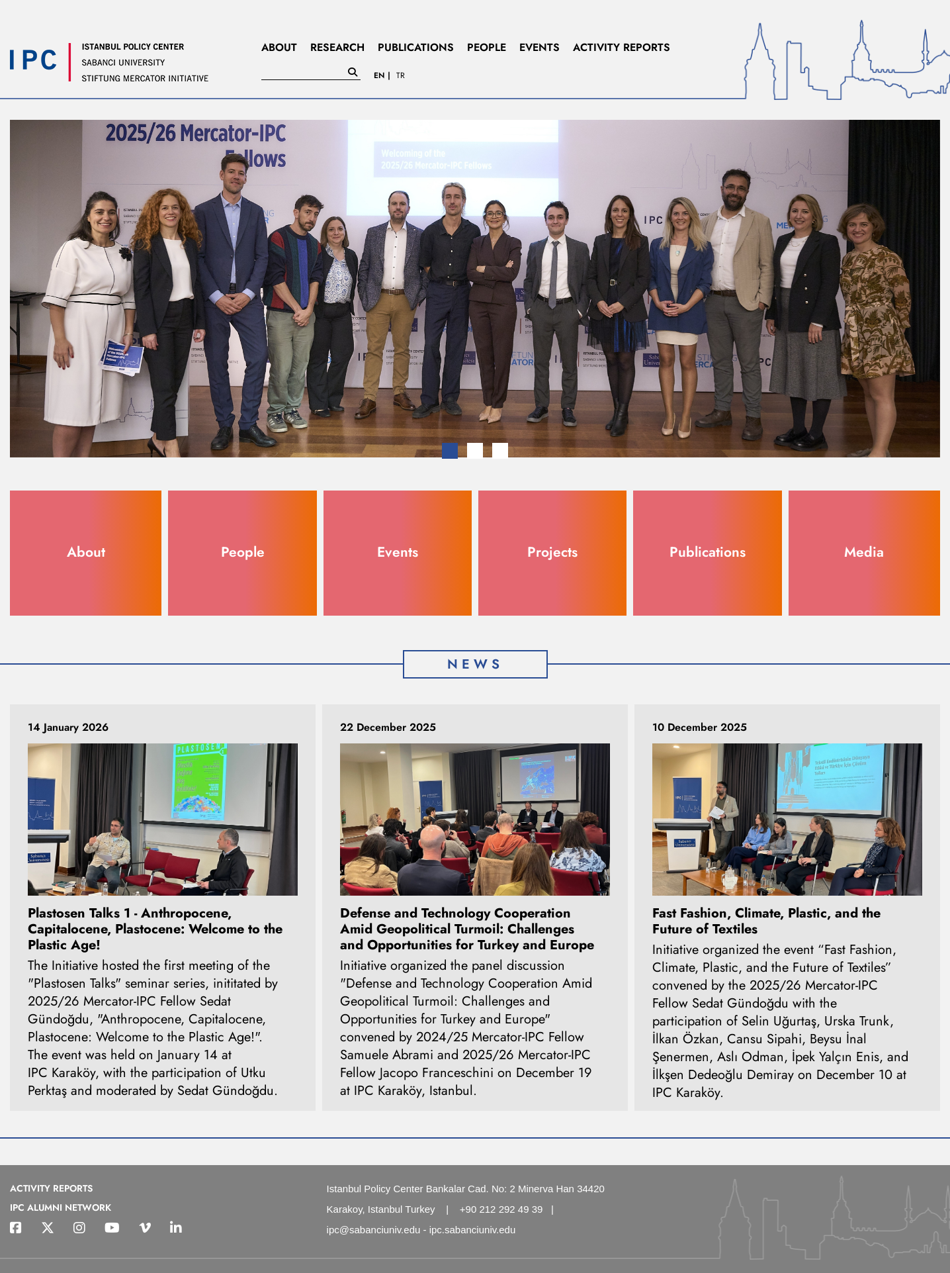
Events (397, 552)
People (243, 552)
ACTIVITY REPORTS (621, 47)
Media (864, 552)
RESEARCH (337, 47)
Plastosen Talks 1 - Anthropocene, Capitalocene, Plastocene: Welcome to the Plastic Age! (155, 929)
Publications (707, 552)
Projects (552, 552)
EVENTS (539, 47)
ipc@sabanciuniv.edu (374, 1229)
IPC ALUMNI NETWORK (60, 1207)
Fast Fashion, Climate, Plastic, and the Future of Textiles (766, 921)
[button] (449, 451)
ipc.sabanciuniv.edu (472, 1229)
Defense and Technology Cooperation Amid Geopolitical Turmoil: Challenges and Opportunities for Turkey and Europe (467, 929)
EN (379, 75)
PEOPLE (486, 47)
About (86, 552)
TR (400, 75)
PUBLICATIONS (416, 47)
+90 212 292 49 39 (501, 1209)
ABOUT (279, 47)
